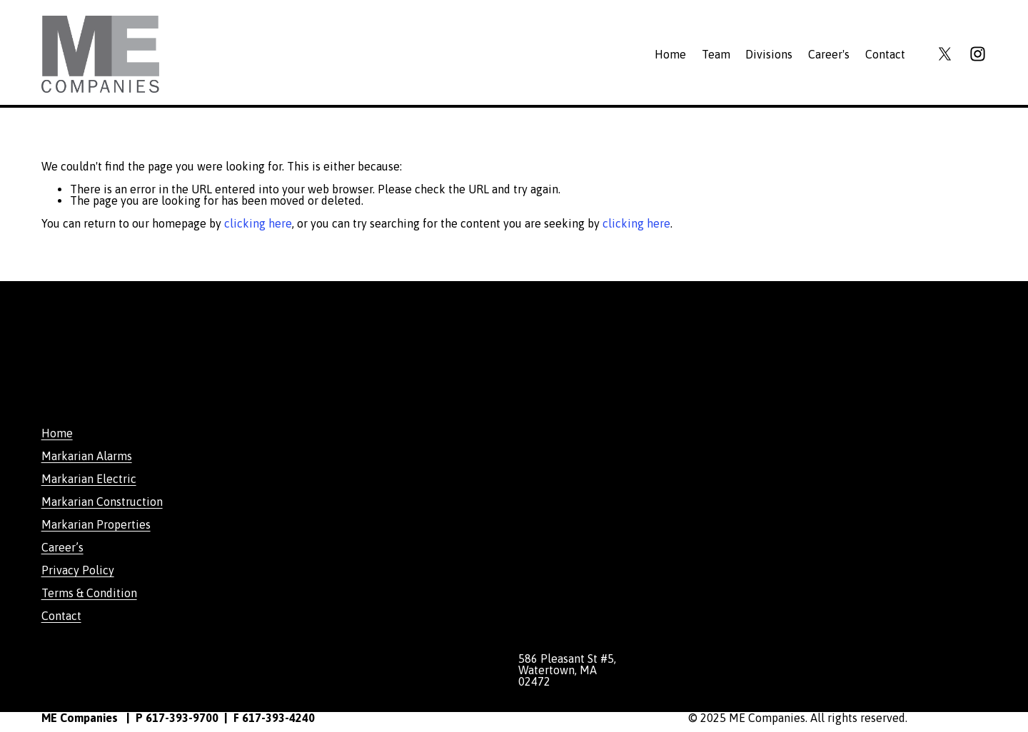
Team (716, 54)
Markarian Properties (96, 524)
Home (670, 54)
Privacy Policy (77, 570)
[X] (945, 54)
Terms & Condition (89, 593)
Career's (829, 54)
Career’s (62, 547)
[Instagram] (978, 54)
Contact (885, 54)
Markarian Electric (88, 478)
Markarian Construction (102, 501)
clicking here (258, 223)
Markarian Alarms (86, 456)
